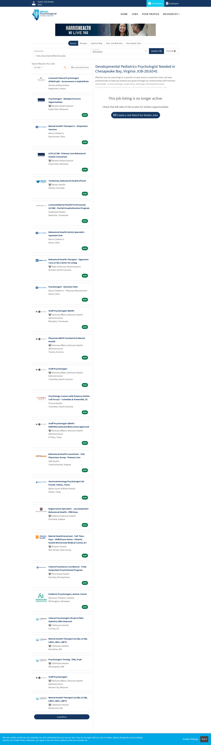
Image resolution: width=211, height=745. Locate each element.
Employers (172, 3)
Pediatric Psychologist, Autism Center (67, 594)
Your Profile (150, 14)
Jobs (135, 14)
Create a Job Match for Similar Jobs (135, 115)
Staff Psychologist (57, 368)
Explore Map (96, 43)
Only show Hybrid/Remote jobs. (51, 55)
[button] (171, 51)
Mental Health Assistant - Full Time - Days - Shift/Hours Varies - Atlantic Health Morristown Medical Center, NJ (67, 539)
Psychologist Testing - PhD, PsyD (65, 659)
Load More (62, 716)
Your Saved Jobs (133, 43)
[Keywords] (62, 51)
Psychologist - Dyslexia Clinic (63, 286)
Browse (83, 43)
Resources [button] (170, 14)
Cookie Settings (190, 739)
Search (73, 43)
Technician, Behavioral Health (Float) (67, 180)
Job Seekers (155, 3)
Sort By (37, 67)
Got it (204, 739)
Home (124, 14)
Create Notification (80, 67)
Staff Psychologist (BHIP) (61, 310)
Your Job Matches (114, 43)
